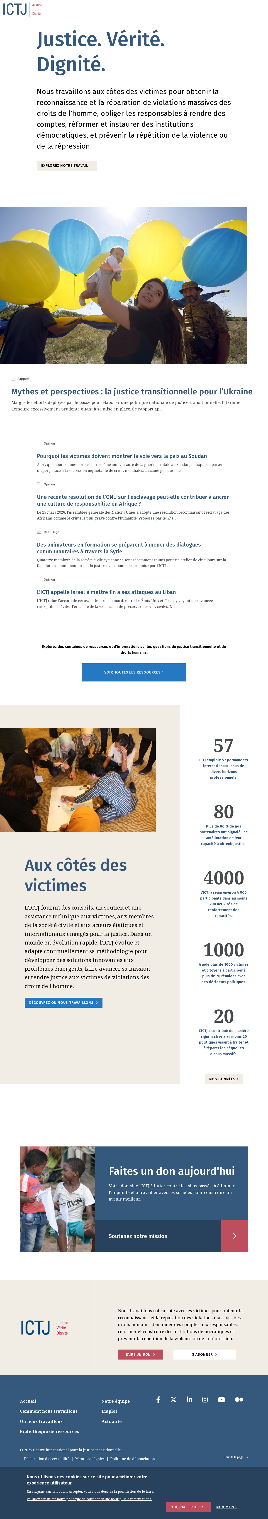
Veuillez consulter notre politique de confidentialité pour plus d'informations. (89, 1499)
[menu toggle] (253, 9)
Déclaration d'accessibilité (46, 1458)
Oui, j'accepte (184, 1507)
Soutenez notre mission (138, 1236)
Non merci (226, 1507)
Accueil (28, 1401)
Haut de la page (236, 1457)
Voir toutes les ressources (134, 672)
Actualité (112, 1421)
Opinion (49, 443)
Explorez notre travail (64, 165)
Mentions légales (90, 1458)
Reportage (51, 532)
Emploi (109, 1411)
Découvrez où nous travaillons (61, 1002)
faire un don (138, 1354)
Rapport (23, 379)
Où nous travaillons (41, 1421)
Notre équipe (116, 1401)
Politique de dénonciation (132, 1458)
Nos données (224, 1079)
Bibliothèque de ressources (49, 1431)
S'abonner (202, 1354)
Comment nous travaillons (49, 1411)
